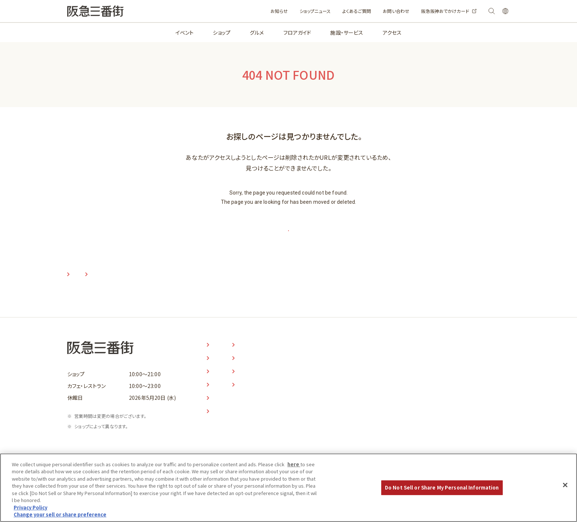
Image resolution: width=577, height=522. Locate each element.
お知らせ (256, 11)
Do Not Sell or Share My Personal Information (442, 490)
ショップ (222, 32)
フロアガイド (297, 32)
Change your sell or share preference (60, 518)
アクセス (392, 32)
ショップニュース (292, 11)
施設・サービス (346, 32)
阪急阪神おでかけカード (422, 11)
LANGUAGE (498, 11)
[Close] (565, 488)
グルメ (257, 32)
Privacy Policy (30, 510)
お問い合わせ (373, 11)
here (293, 467)
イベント (184, 32)
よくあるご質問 (334, 11)
